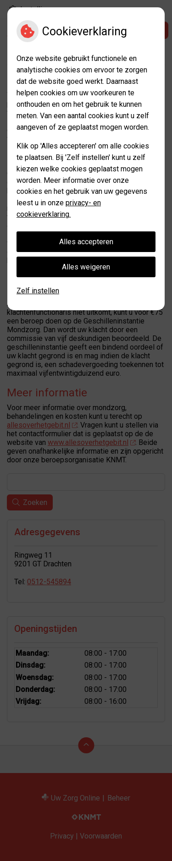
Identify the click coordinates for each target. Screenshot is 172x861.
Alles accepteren (86, 241)
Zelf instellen (38, 290)
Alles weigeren (86, 267)
